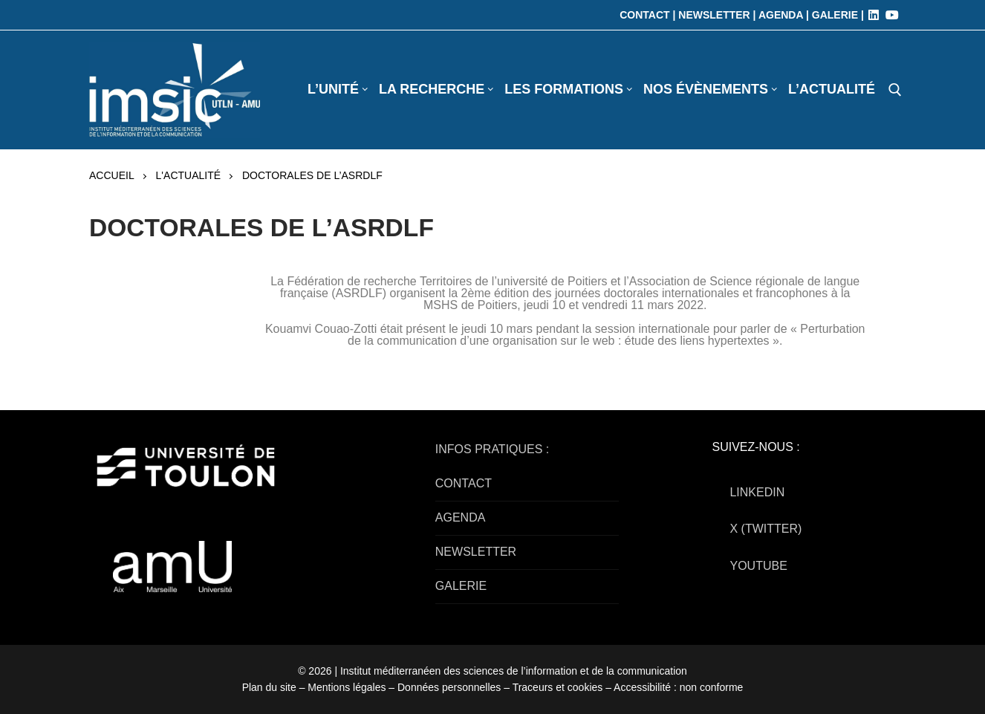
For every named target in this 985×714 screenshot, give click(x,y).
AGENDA (460, 517)
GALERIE (461, 586)
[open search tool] (895, 90)
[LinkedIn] (873, 15)
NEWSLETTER (475, 551)
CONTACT (463, 483)
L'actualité (188, 175)
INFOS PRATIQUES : (492, 449)
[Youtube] (892, 15)
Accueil (111, 175)
